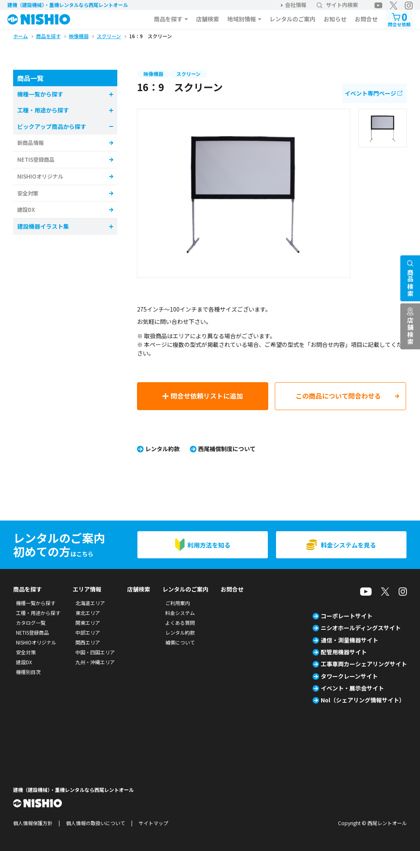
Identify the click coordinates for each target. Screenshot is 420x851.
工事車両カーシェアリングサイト (364, 664)
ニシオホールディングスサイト (361, 628)
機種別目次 (28, 671)
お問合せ (366, 19)
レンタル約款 (162, 449)
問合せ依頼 (399, 19)
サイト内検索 (337, 5)
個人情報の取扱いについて (95, 822)
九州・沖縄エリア (95, 661)
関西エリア (87, 642)
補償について (180, 642)
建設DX (26, 209)
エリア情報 (87, 589)
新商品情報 (30, 143)
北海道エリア (90, 602)
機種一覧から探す (35, 602)
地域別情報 (241, 19)
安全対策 (28, 193)
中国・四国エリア (95, 652)
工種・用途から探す (38, 612)
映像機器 (153, 73)
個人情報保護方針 (32, 822)
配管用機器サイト (344, 652)
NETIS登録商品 (36, 159)
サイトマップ (153, 822)
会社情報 (295, 5)
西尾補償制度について (227, 449)
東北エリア (87, 612)
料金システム (180, 612)
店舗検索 (207, 19)
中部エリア (87, 632)
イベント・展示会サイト (352, 688)
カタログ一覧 (31, 622)
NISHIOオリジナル (40, 176)
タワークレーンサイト (349, 676)
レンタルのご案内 (292, 19)
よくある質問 (180, 622)
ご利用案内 (177, 602)
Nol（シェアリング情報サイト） (363, 700)
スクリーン (188, 73)
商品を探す (168, 19)
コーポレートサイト (346, 616)
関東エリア (87, 622)
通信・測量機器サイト (349, 640)
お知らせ (335, 19)
